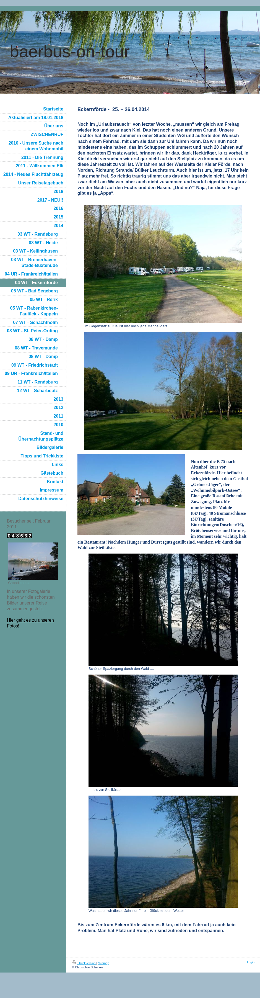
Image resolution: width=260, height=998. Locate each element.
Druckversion (84, 963)
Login (250, 962)
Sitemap (103, 963)
